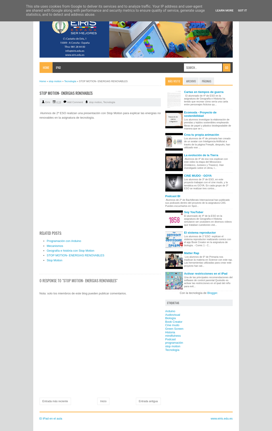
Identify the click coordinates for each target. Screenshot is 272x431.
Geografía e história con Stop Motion (70, 250)
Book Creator (174, 321)
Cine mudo (172, 325)
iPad (58, 67)
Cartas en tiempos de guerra (204, 92)
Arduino (170, 311)
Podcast (170, 339)
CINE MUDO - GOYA (198, 175)
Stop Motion (54, 260)
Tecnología (109, 102)
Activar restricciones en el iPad (206, 273)
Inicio (103, 401)
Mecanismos (55, 246)
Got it (242, 10)
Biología (170, 318)
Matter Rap (191, 253)
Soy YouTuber (193, 212)
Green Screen (174, 328)
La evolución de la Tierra (201, 155)
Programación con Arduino (64, 241)
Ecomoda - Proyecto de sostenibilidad (200, 114)
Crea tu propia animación (201, 134)
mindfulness (173, 335)
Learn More (225, 10)
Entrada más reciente (55, 401)
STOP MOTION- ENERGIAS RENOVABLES (75, 255)
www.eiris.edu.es (222, 418)
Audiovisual (172, 314)
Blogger (212, 293)
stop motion (95, 102)
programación (174, 342)
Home (46, 67)
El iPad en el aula (51, 418)
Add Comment (75, 102)
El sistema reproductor (200, 232)
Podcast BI (172, 196)
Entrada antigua (148, 401)
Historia (170, 332)
